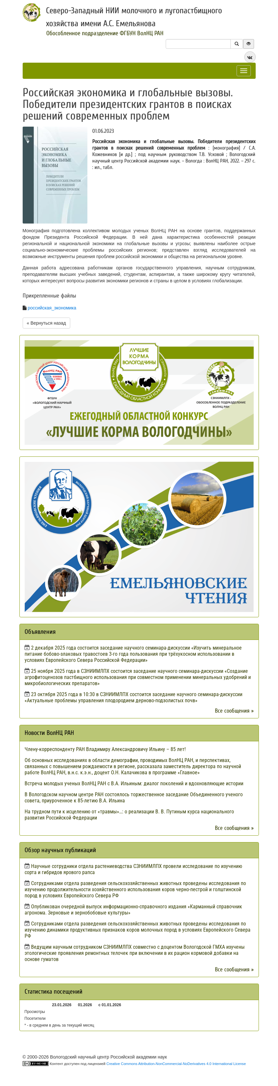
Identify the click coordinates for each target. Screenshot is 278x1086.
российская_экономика (52, 307)
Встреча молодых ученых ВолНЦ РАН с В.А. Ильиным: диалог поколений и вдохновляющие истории (134, 783)
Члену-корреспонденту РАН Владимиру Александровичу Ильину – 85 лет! (105, 749)
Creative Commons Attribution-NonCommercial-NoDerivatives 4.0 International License (176, 1064)
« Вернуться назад (46, 323)
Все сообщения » (234, 710)
